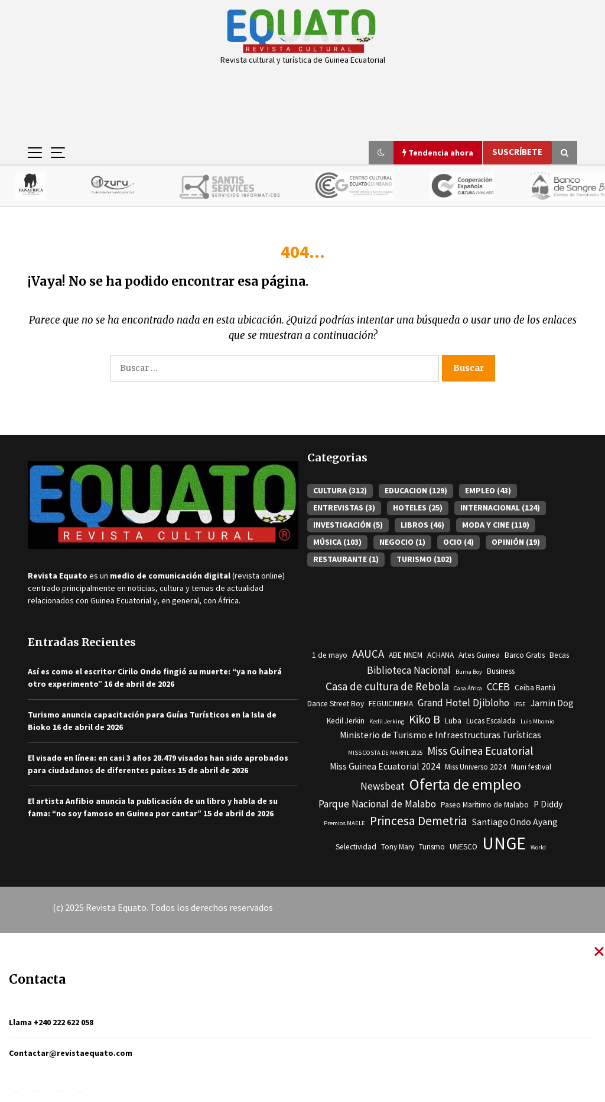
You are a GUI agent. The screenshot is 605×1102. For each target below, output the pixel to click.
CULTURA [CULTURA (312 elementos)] (340, 491)
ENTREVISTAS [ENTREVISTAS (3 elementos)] (344, 508)
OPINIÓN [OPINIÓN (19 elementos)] (516, 542)
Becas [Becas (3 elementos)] (559, 656)
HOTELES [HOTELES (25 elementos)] (418, 508)
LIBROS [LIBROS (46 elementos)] (422, 525)
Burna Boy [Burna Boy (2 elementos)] (469, 672)
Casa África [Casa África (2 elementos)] (468, 689)
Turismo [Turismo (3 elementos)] (432, 847)
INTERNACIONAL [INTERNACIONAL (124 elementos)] (500, 508)
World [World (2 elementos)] (538, 848)
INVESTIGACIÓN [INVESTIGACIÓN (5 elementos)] (348, 525)
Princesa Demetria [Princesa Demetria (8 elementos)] (418, 821)
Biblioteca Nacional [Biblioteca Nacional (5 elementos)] (409, 670)
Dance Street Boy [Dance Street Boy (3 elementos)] (335, 704)
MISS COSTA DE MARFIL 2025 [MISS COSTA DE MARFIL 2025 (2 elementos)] (385, 753)
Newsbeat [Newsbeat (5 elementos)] (382, 786)
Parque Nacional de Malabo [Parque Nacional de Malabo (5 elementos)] (377, 804)
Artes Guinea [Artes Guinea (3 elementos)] (479, 656)
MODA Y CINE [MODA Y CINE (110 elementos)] (495, 525)
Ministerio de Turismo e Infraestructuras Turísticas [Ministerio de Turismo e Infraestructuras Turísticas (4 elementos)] (440, 735)
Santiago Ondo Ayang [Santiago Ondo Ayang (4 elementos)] (515, 822)
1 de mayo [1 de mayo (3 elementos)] (329, 656)
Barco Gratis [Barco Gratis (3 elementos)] (525, 656)
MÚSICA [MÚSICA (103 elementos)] (337, 542)
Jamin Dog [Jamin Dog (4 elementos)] (552, 703)
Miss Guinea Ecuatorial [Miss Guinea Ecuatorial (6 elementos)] (480, 751)
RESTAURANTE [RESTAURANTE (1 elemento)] (346, 559)
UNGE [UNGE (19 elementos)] (504, 844)
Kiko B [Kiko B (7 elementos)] (424, 720)
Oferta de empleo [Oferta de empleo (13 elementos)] (465, 784)
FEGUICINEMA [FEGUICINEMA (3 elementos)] (391, 704)
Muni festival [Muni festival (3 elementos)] (531, 767)
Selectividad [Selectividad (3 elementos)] (356, 847)
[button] (381, 152)
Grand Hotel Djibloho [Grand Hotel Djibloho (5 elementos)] (463, 703)
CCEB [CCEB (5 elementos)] (498, 687)
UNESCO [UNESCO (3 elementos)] (463, 847)
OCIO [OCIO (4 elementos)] (458, 542)
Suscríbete (517, 151)
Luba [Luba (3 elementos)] (453, 721)
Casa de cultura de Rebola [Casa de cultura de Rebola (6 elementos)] (387, 687)
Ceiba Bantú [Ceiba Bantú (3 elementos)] (535, 688)
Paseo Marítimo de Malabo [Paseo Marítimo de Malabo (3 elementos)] (485, 805)
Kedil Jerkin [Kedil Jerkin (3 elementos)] (346, 721)
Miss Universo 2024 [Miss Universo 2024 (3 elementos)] (475, 767)
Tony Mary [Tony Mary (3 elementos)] (397, 847)
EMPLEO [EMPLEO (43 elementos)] (488, 491)
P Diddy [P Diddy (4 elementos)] (548, 804)
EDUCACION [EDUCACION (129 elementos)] (416, 491)
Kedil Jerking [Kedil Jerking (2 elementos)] (386, 722)
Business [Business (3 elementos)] (501, 672)
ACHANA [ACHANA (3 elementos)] (440, 656)
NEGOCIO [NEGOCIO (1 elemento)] (402, 542)
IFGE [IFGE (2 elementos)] (520, 705)
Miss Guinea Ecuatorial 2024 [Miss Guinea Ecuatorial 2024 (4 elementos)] (385, 767)
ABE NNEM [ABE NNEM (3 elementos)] (405, 656)
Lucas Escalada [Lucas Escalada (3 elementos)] (491, 721)
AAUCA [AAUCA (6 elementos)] (368, 654)
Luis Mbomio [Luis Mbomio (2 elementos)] (537, 722)
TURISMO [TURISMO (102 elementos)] (424, 559)
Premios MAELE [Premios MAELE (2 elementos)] (344, 824)
